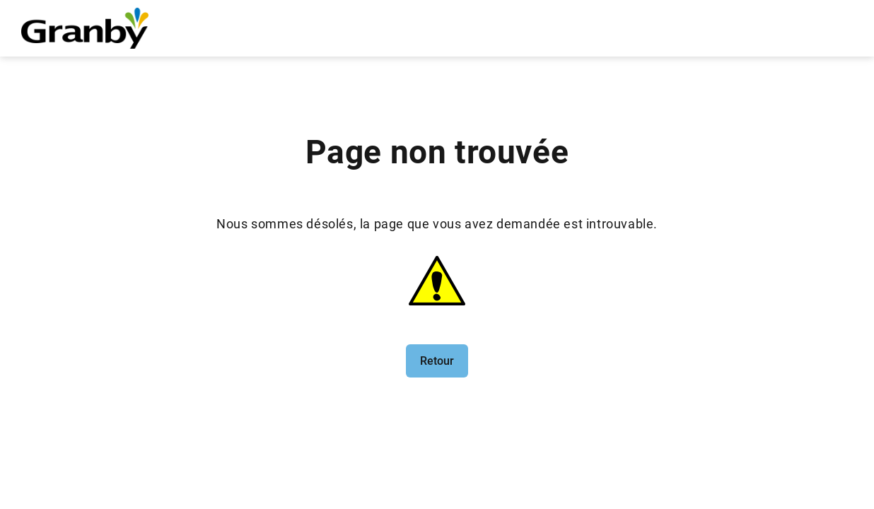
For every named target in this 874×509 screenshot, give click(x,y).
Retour (437, 361)
